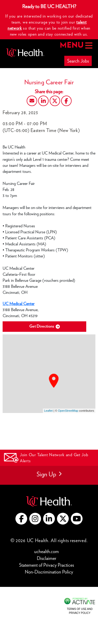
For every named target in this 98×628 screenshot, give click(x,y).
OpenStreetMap (68, 410)
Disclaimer (48, 558)
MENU (76, 45)
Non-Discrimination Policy (49, 572)
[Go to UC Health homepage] (25, 52)
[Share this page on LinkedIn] (43, 101)
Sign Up (49, 474)
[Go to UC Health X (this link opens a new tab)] (63, 519)
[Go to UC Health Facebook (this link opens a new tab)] (21, 519)
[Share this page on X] (55, 101)
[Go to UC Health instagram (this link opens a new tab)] (35, 519)
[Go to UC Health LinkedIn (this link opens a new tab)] (49, 519)
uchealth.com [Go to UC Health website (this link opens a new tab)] (46, 551)
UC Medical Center (18, 303)
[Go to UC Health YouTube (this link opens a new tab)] (77, 519)
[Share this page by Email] (32, 101)
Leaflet (48, 410)
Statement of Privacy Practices (48, 565)
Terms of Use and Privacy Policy (80, 611)
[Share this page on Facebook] (66, 101)
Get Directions (44, 326)
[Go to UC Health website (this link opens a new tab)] (49, 500)
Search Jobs (78, 61)
